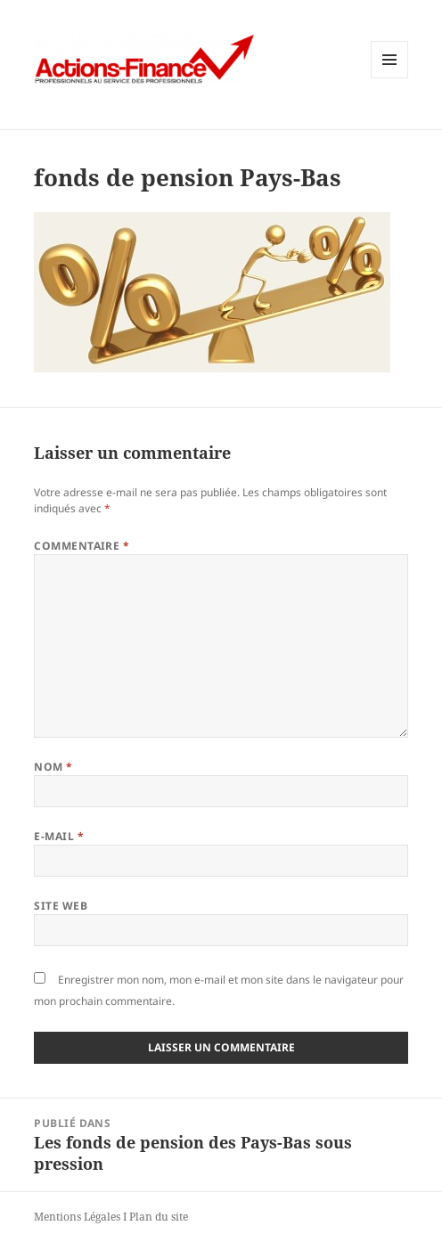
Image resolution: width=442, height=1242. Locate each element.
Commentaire (81, 545)
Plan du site (158, 1216)
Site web (60, 905)
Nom (53, 766)
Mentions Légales (77, 1216)
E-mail (59, 836)
